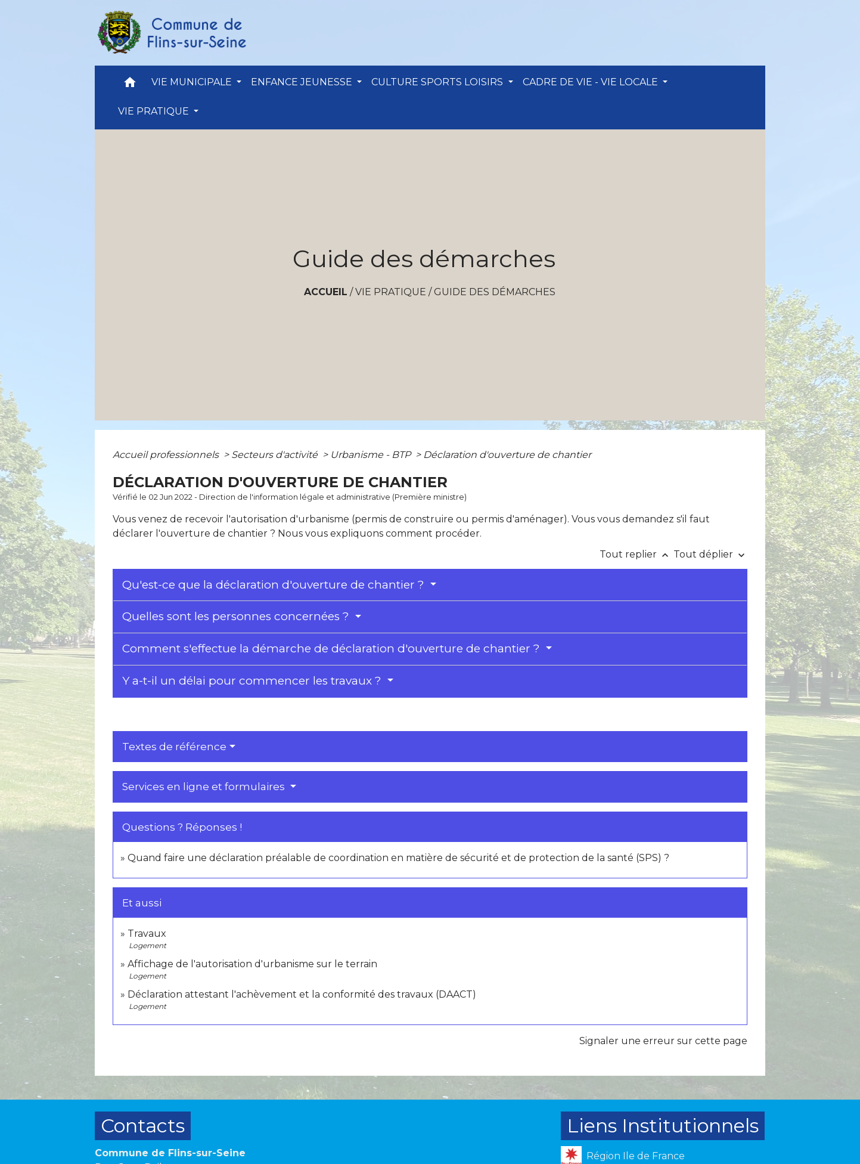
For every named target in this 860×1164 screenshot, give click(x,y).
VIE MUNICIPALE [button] (192, 82)
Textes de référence (174, 747)
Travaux (147, 933)
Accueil (325, 292)
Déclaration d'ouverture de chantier (507, 454)
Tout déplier (710, 554)
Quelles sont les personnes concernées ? (237, 616)
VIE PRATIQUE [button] (154, 111)
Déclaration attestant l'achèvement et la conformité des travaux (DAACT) (302, 994)
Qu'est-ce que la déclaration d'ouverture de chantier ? (274, 585)
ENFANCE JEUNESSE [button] (303, 82)
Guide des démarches (494, 292)
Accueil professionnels (167, 454)
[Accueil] (171, 33)
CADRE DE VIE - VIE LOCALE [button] (591, 82)
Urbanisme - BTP (371, 454)
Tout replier (636, 554)
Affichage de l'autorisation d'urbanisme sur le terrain (252, 964)
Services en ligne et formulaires (204, 786)
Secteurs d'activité (275, 454)
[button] (130, 85)
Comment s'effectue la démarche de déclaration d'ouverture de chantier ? (332, 648)
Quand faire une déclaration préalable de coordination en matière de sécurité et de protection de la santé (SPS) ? (398, 857)
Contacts (143, 1125)
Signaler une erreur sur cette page (663, 1041)
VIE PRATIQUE (390, 292)
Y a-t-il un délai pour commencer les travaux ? (253, 681)
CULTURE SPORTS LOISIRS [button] (438, 82)
